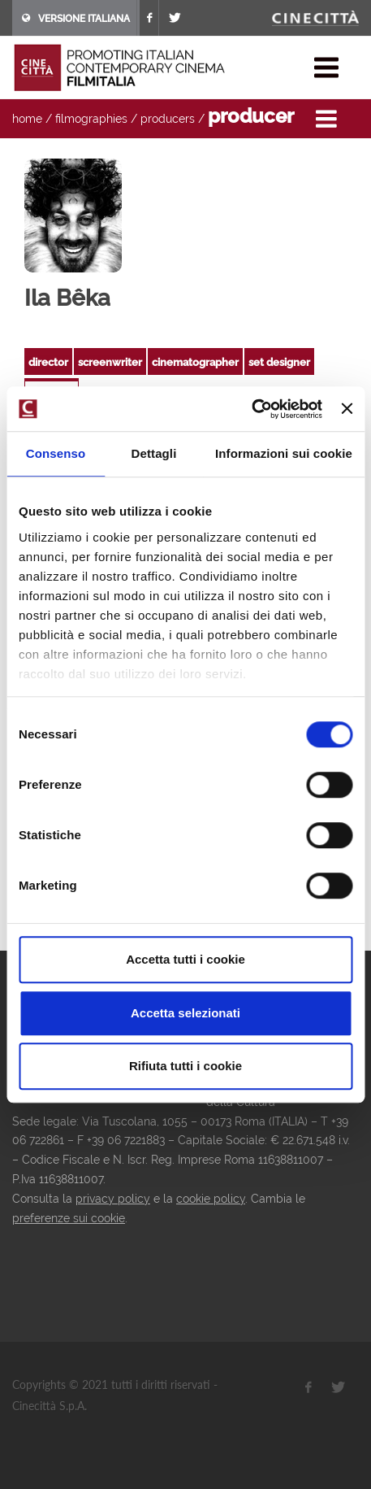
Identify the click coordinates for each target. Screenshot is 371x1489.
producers (167, 118)
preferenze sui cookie (68, 1218)
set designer (279, 362)
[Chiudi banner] (346, 409)
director (48, 362)
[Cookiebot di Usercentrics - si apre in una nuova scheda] (251, 409)
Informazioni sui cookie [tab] (283, 453)
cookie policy (210, 1198)
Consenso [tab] (55, 453)
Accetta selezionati (185, 1013)
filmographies (91, 118)
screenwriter (110, 362)
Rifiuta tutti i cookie (185, 1066)
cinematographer (195, 362)
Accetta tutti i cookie (185, 959)
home (27, 118)
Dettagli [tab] (154, 453)
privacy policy (112, 1198)
